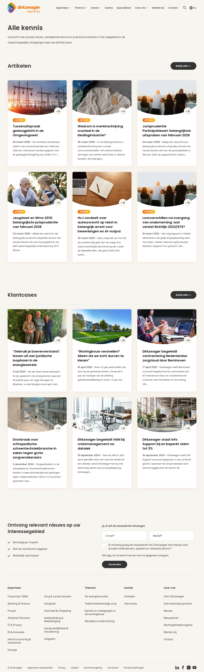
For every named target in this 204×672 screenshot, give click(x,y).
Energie (12, 650)
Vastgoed (50, 603)
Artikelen (129, 596)
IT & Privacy (15, 625)
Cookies (75, 667)
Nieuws (168, 610)
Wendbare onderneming (100, 621)
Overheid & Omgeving (57, 610)
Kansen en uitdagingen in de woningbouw (100, 612)
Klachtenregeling (93, 667)
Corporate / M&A (18, 596)
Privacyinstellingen (134, 667)
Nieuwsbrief (171, 618)
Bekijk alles (183, 66)
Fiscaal (12, 610)
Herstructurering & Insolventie (19, 641)
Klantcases (130, 603)
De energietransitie (96, 596)
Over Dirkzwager (174, 596)
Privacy (62, 667)
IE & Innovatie (16, 632)
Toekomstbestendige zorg (101, 603)
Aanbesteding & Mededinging (53, 619)
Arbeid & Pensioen (19, 618)
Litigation (49, 639)
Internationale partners (178, 603)
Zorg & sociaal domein (57, 596)
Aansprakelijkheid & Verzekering (56, 630)
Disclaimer (113, 667)
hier (109, 555)
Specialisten (124, 7)
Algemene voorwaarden (40, 667)
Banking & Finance (19, 603)
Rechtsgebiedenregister (178, 625)
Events (109, 7)
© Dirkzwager (15, 667)
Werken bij (158, 7)
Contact (173, 7)
